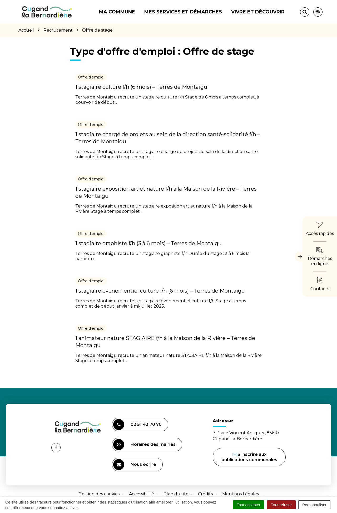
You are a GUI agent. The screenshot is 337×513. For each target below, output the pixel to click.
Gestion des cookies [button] (99, 493)
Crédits (205, 493)
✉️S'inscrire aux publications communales (249, 457)
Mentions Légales (240, 493)
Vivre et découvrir (258, 12)
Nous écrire (135, 465)
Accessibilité (141, 493)
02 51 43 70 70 (137, 424)
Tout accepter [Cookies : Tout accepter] (248, 504)
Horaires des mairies (144, 444)
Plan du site (176, 493)
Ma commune (117, 12)
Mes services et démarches (183, 12)
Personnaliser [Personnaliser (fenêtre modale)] (314, 504)
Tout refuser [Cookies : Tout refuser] (281, 504)
